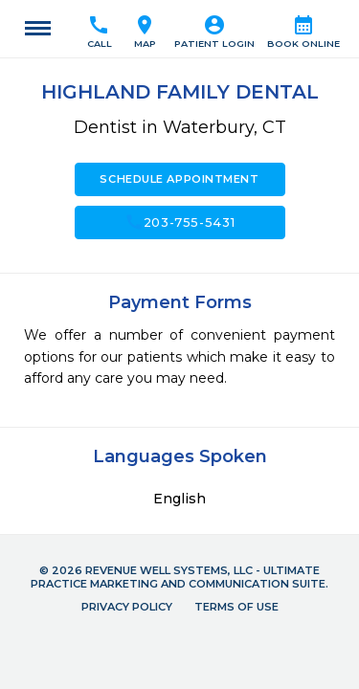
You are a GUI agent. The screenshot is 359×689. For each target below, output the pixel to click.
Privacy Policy (126, 606)
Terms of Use (236, 606)
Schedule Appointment (179, 179)
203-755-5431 (180, 222)
